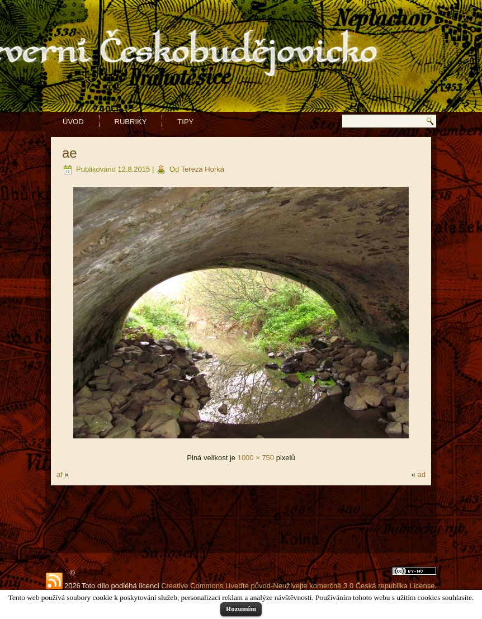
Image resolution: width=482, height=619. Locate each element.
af (59, 474)
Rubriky (131, 121)
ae (69, 152)
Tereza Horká (202, 169)
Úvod (73, 121)
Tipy (185, 121)
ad (422, 474)
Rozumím (241, 608)
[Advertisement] (241, 519)
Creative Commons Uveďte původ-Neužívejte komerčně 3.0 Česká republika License (297, 586)
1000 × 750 (256, 457)
